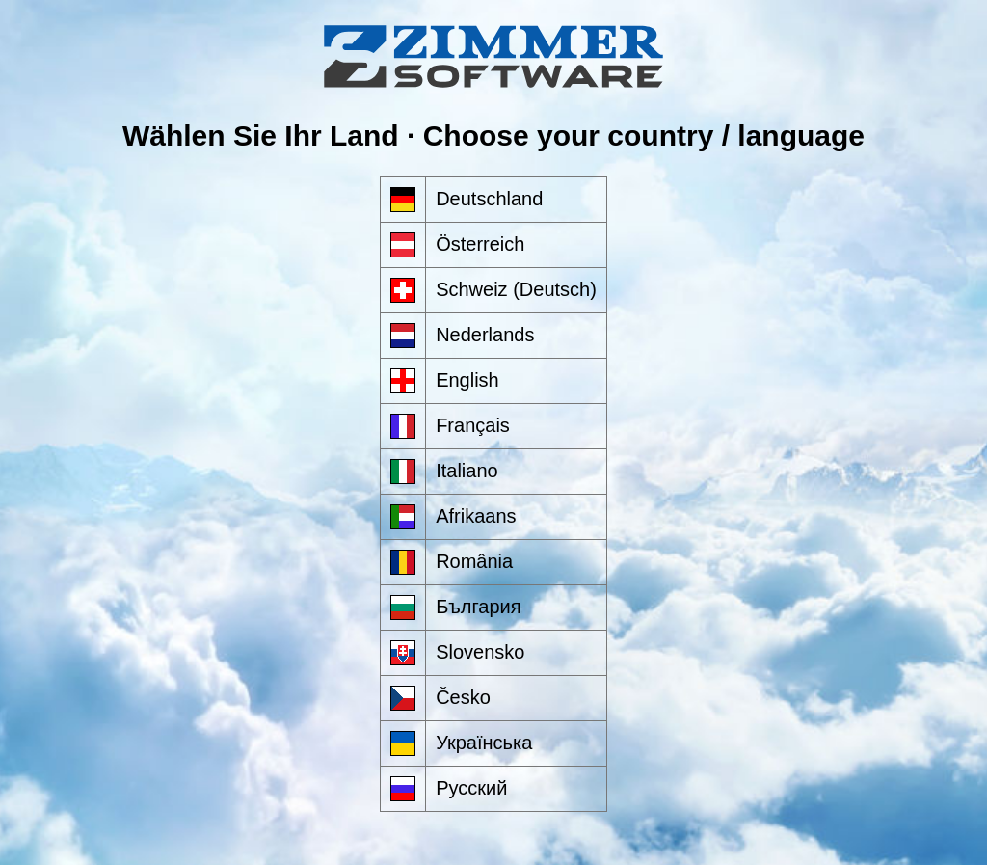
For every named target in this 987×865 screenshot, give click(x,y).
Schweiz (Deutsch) (516, 289)
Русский (471, 787)
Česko (463, 697)
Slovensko (480, 651)
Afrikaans (476, 516)
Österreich (480, 244)
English (467, 380)
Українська (484, 742)
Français (473, 425)
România (474, 561)
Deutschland (489, 198)
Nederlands (485, 334)
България (478, 606)
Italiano (467, 470)
